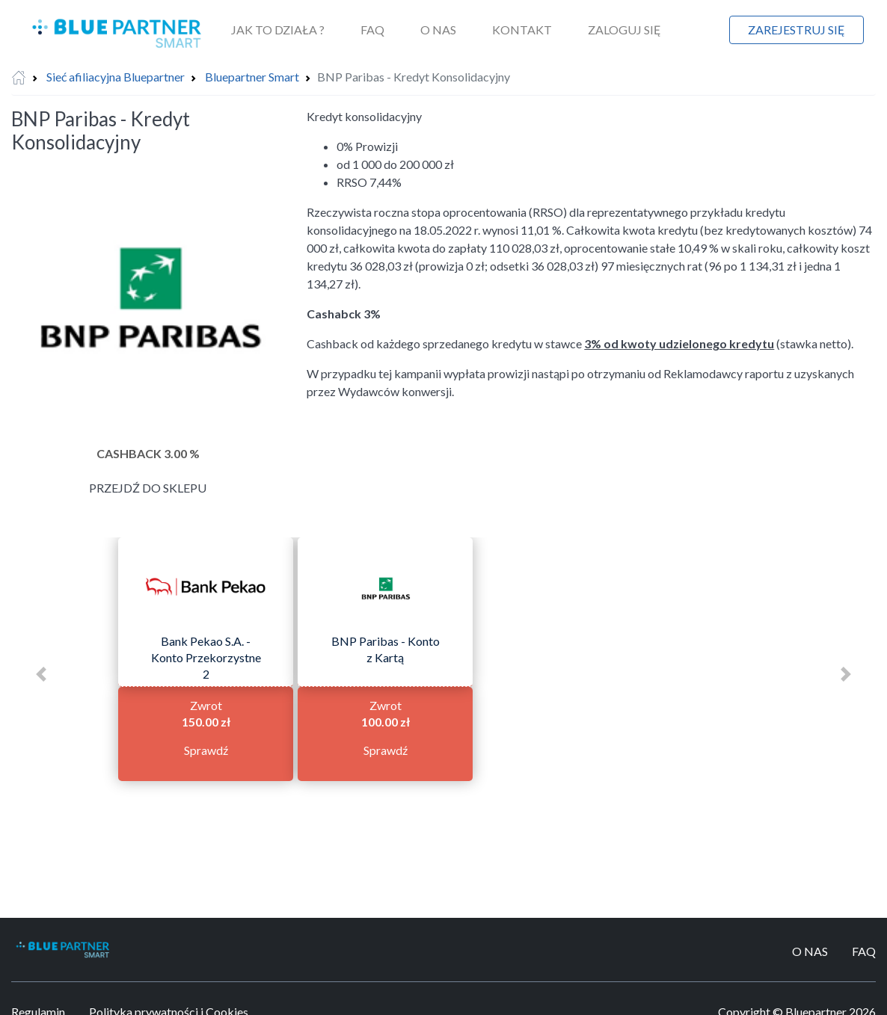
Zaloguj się (624, 29)
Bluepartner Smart (252, 77)
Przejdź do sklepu (147, 488)
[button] (41, 674)
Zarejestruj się (796, 29)
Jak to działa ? (278, 29)
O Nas (438, 29)
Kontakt (522, 29)
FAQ (372, 29)
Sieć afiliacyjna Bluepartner (115, 77)
